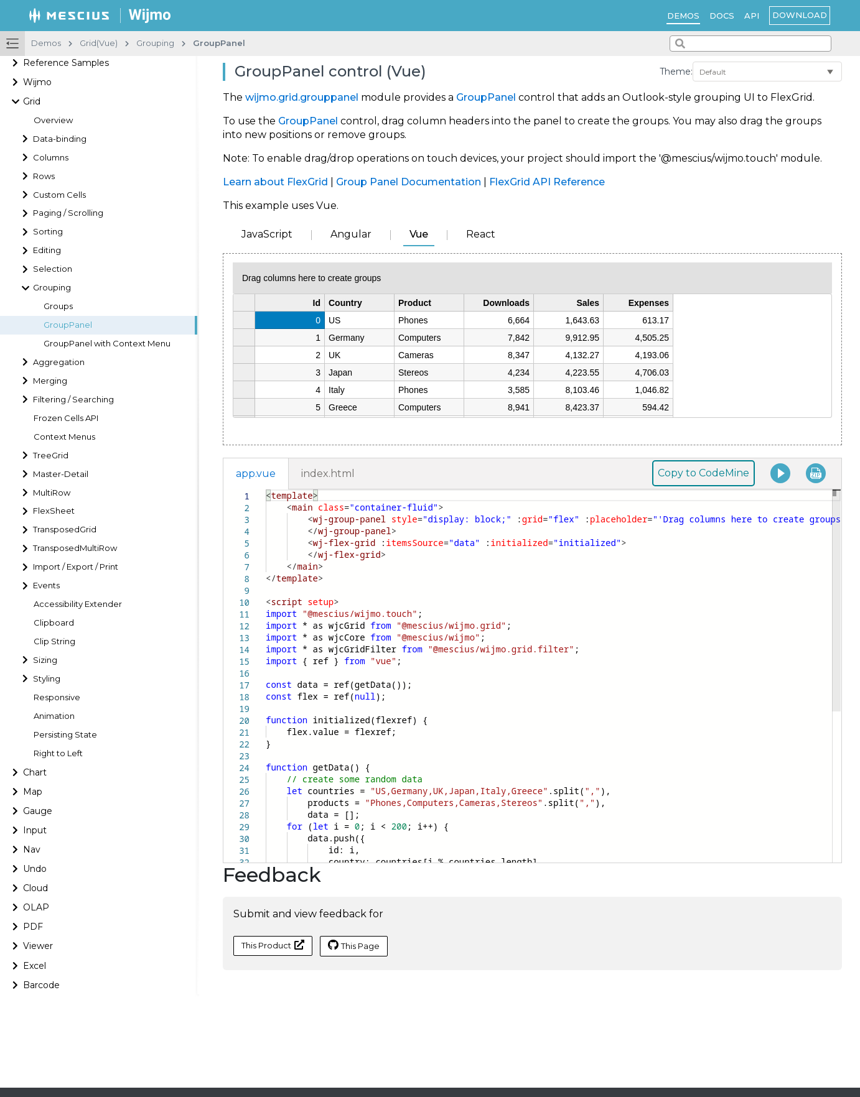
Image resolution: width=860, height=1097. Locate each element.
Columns (50, 157)
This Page (354, 945)
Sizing (45, 660)
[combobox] (750, 43)
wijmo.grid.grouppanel (301, 97)
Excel (34, 966)
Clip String (54, 641)
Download (799, 15)
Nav (31, 849)
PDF (33, 927)
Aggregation (59, 362)
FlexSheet (54, 511)
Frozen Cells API (66, 418)
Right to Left (58, 753)
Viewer (38, 946)
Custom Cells (59, 195)
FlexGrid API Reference (547, 182)
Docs (721, 16)
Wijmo (37, 82)
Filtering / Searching (73, 399)
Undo (35, 869)
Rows (44, 176)
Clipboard (54, 622)
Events (46, 585)
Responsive (57, 697)
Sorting (48, 231)
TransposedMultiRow (75, 548)
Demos (683, 16)
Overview (53, 120)
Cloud (35, 888)
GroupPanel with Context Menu (107, 343)
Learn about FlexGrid (275, 182)
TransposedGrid (64, 529)
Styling (46, 678)
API (751, 16)
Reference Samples (66, 63)
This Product (272, 945)
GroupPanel (68, 325)
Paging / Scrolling (68, 213)
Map (32, 792)
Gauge (37, 811)
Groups (58, 306)
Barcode (41, 985)
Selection (52, 269)
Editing (47, 250)
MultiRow (51, 493)
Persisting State (65, 734)
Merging (50, 381)
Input (35, 830)
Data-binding (59, 139)
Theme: (676, 71)
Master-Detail (60, 474)
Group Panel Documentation (408, 182)
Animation (54, 716)
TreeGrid (50, 455)
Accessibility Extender (78, 604)
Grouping (52, 287)
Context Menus (64, 437)
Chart (35, 772)
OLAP (36, 907)
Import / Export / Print (75, 567)
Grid (31, 101)
